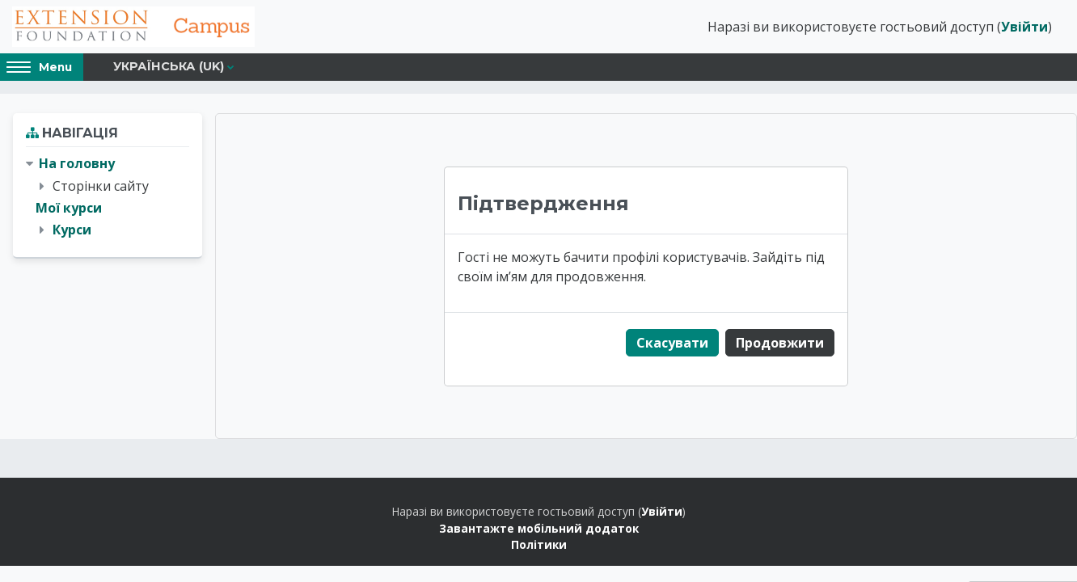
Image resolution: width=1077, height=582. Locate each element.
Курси (72, 229)
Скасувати (672, 343)
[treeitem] (107, 197)
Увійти (1024, 27)
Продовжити (780, 343)
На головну (77, 163)
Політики (539, 544)
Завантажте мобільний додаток (539, 528)
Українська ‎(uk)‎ (168, 66)
